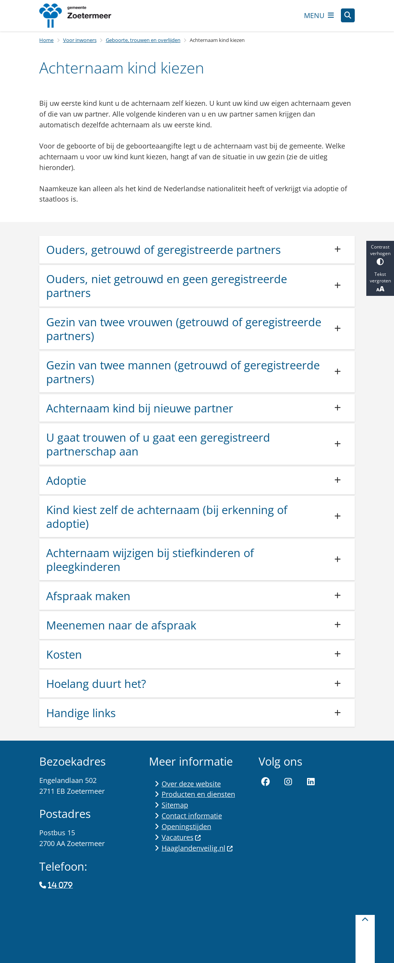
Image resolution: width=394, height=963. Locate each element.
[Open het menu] (319, 15)
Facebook (265, 782)
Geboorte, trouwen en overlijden (143, 40)
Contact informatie (192, 815)
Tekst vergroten (380, 282)
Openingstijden (186, 826)
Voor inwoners (80, 40)
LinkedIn (311, 782)
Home (46, 40)
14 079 (60, 885)
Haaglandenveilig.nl (197, 848)
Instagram (288, 782)
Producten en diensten (198, 794)
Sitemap (175, 804)
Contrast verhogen (380, 254)
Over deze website (191, 783)
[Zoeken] (348, 15)
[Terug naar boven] (365, 939)
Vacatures (181, 837)
